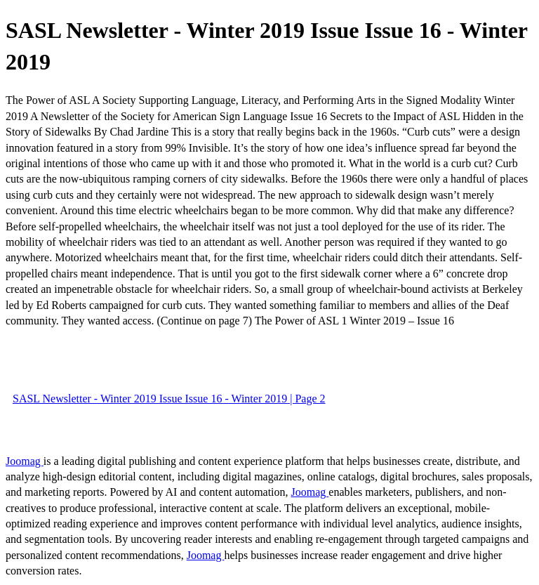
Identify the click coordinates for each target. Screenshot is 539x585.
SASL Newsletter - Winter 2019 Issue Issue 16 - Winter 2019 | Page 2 (169, 399)
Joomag (25, 461)
